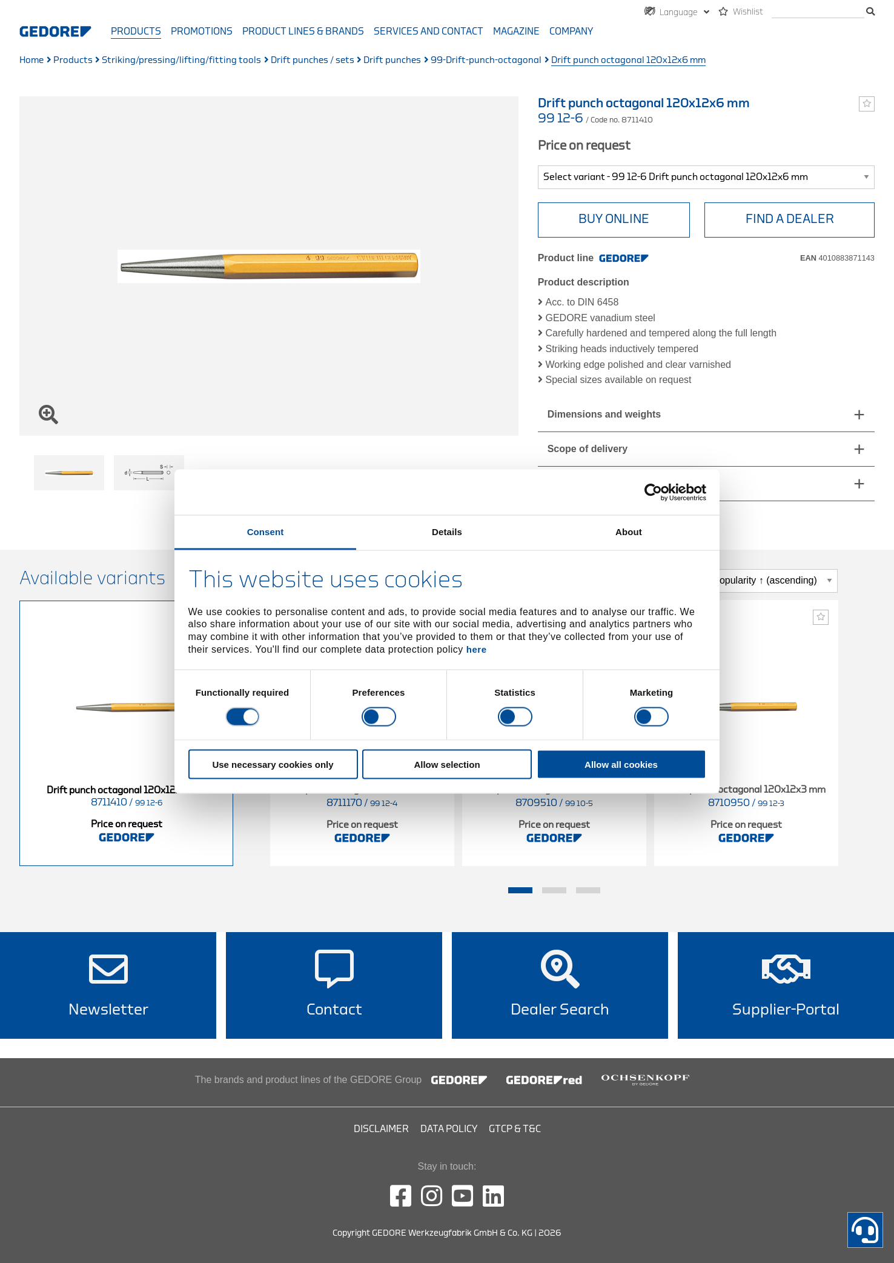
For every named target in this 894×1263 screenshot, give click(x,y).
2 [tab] (554, 890)
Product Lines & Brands (303, 31)
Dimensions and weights (604, 414)
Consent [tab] (265, 532)
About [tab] (628, 532)
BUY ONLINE (613, 219)
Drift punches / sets (312, 60)
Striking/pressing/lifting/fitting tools (181, 60)
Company (571, 31)
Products (136, 31)
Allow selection (447, 764)
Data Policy (448, 1129)
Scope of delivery (588, 449)
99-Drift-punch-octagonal (486, 60)
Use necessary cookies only (272, 764)
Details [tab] (447, 532)
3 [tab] (588, 890)
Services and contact (428, 31)
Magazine (516, 31)
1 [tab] (520, 890)
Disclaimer (381, 1129)
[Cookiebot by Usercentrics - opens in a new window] (653, 492)
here (476, 649)
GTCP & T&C (515, 1129)
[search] (818, 12)
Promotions (202, 31)
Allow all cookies (621, 764)
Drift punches (392, 60)
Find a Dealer (790, 219)
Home (31, 60)
